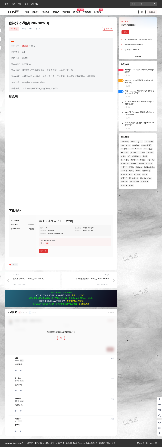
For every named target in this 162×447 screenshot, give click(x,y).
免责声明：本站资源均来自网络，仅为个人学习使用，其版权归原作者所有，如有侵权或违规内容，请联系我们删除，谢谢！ (71, 443)
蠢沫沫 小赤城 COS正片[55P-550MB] (28, 278)
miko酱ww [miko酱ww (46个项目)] (135, 145)
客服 (20, 4)
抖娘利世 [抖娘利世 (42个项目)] (134, 163)
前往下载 (108, 29)
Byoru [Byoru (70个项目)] (133, 142)
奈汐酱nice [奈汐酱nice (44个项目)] (134, 160)
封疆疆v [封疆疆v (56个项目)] (142, 160)
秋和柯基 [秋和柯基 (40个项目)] (124, 174)
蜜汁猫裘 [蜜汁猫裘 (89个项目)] (137, 174)
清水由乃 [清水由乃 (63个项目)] (124, 171)
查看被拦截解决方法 (75, 301)
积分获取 (34, 4)
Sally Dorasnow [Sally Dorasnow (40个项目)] (136, 149)
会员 (26, 4)
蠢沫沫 (25, 46)
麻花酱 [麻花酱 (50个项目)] (131, 185)
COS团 (21, 443)
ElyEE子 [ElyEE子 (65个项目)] (140, 142)
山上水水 (18, 378)
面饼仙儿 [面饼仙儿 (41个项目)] (124, 185)
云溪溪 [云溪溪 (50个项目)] (123, 156)
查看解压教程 (84, 304)
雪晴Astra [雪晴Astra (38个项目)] (124, 182)
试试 (16, 358)
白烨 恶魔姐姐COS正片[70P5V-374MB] (92, 278)
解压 (13, 4)
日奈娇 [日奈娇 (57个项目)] (141, 163)
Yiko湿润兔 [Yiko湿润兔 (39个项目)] (124, 152)
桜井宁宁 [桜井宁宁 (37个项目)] (124, 167)
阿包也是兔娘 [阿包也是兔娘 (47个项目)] (133, 178)
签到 (6, 4)
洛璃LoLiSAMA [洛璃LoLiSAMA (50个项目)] (149, 167)
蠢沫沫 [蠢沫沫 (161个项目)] (144, 174)
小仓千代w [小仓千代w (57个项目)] (151, 160)
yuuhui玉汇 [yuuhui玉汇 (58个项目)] (134, 152)
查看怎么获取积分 (79, 295)
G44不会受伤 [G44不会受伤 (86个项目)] (149, 142)
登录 (142, 12)
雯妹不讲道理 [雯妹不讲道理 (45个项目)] (134, 182)
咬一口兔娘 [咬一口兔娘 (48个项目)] (125, 160)
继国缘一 (18, 419)
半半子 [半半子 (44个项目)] (145, 156)
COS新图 (14, 29)
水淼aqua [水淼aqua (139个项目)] (139, 167)
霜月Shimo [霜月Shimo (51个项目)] (144, 182)
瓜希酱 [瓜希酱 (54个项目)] (138, 171)
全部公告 (138, 56)
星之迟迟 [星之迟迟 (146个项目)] (149, 163)
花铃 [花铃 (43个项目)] (130, 174)
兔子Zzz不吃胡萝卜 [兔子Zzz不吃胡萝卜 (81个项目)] (134, 156)
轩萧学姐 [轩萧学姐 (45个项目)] (124, 178)
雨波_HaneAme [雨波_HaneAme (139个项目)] (145, 178)
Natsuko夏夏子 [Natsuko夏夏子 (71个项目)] (146, 145)
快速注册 (152, 12)
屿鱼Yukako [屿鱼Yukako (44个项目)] (125, 163)
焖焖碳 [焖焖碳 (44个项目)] (131, 171)
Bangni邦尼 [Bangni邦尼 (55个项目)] (125, 142)
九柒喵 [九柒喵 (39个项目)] (142, 152)
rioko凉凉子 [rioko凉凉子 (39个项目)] (125, 149)
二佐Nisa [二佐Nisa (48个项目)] (150, 152)
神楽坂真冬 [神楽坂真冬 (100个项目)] (146, 171)
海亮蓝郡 (18, 398)
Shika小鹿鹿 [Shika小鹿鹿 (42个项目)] (148, 149)
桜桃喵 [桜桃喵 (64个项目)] (131, 167)
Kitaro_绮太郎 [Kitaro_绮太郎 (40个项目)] (125, 145)
